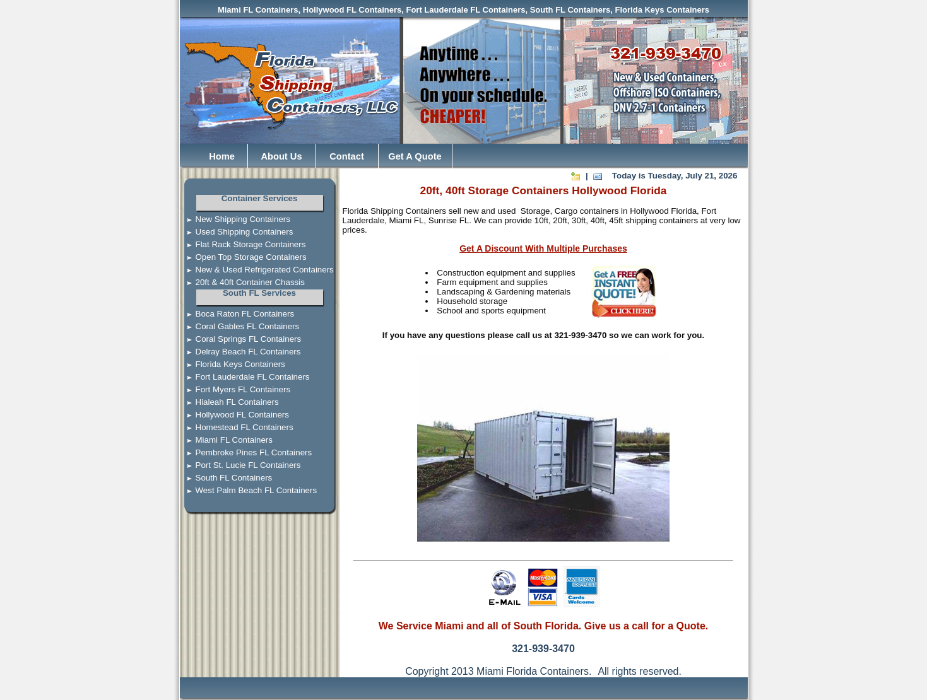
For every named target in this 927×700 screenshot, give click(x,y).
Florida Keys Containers (232, 364)
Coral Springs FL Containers (241, 339)
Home (222, 156)
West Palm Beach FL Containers (248, 490)
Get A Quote (414, 156)
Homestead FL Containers (236, 427)
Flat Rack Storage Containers (243, 244)
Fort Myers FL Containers (235, 389)
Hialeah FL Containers (229, 402)
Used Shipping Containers (236, 231)
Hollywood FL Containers (234, 414)
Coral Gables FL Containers (240, 326)
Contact (346, 156)
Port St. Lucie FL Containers (240, 465)
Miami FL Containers (226, 440)
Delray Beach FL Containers (240, 351)
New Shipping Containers (235, 219)
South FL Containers (226, 477)
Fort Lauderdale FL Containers (245, 377)
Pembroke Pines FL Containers (246, 452)
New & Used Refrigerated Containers (257, 269)
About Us (281, 156)
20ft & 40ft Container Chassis (242, 282)
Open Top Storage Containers (243, 257)
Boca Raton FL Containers (237, 313)
